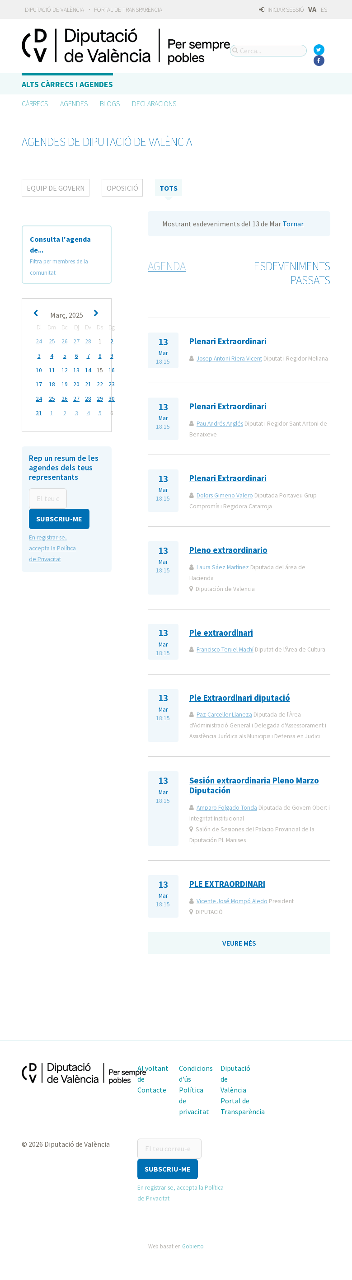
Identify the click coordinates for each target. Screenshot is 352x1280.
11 (52, 369)
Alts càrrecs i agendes (67, 84)
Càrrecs (35, 103)
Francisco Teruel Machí (225, 649)
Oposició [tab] (122, 187)
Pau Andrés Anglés (220, 423)
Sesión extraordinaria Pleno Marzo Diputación (254, 785)
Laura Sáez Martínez (223, 567)
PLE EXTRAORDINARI (227, 884)
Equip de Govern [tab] (56, 187)
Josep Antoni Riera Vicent (229, 358)
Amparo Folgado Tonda (227, 807)
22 (100, 383)
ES (324, 10)
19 (64, 383)
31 (39, 411)
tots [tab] (169, 187)
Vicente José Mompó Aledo (232, 901)
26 (64, 341)
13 (76, 369)
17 (39, 383)
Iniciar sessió (281, 10)
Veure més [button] (239, 942)
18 (52, 383)
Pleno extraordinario (228, 550)
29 (100, 397)
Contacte (151, 1089)
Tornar (293, 223)
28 (88, 341)
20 (76, 383)
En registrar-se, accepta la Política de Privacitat (52, 545)
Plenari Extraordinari (228, 341)
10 (39, 369)
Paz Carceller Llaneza (224, 714)
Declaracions (154, 103)
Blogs (110, 103)
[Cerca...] (268, 50)
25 (52, 341)
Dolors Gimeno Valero (225, 495)
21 (88, 383)
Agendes (74, 103)
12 (64, 369)
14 (88, 369)
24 (39, 341)
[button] (59, 516)
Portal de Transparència (128, 10)
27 (76, 341)
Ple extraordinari (221, 633)
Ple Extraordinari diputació (239, 698)
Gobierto (193, 1245)
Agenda (167, 266)
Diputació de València (54, 10)
